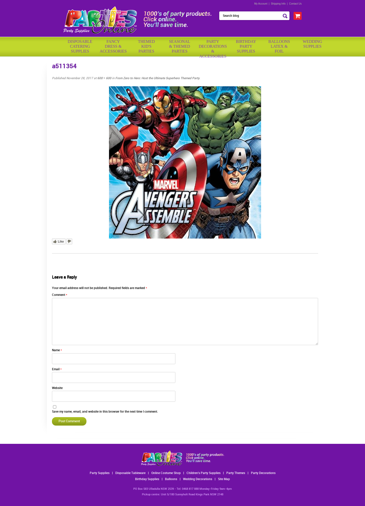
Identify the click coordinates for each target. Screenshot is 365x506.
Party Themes (235, 473)
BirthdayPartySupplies (246, 46)
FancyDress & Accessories (113, 46)
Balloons (171, 479)
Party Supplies (100, 473)
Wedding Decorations (197, 479)
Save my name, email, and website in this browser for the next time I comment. (105, 411)
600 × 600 (104, 78)
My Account (260, 3)
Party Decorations (263, 473)
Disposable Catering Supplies (80, 46)
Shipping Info (278, 3)
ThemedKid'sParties (146, 46)
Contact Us (295, 3)
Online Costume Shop (166, 473)
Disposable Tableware (130, 473)
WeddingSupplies (312, 43)
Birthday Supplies (147, 479)
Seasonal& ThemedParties (179, 46)
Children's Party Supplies (204, 473)
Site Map (224, 479)
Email (57, 369)
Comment (59, 295)
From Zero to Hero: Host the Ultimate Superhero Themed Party (157, 78)
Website (57, 388)
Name (57, 350)
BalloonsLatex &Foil (279, 46)
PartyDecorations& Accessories (213, 47)
